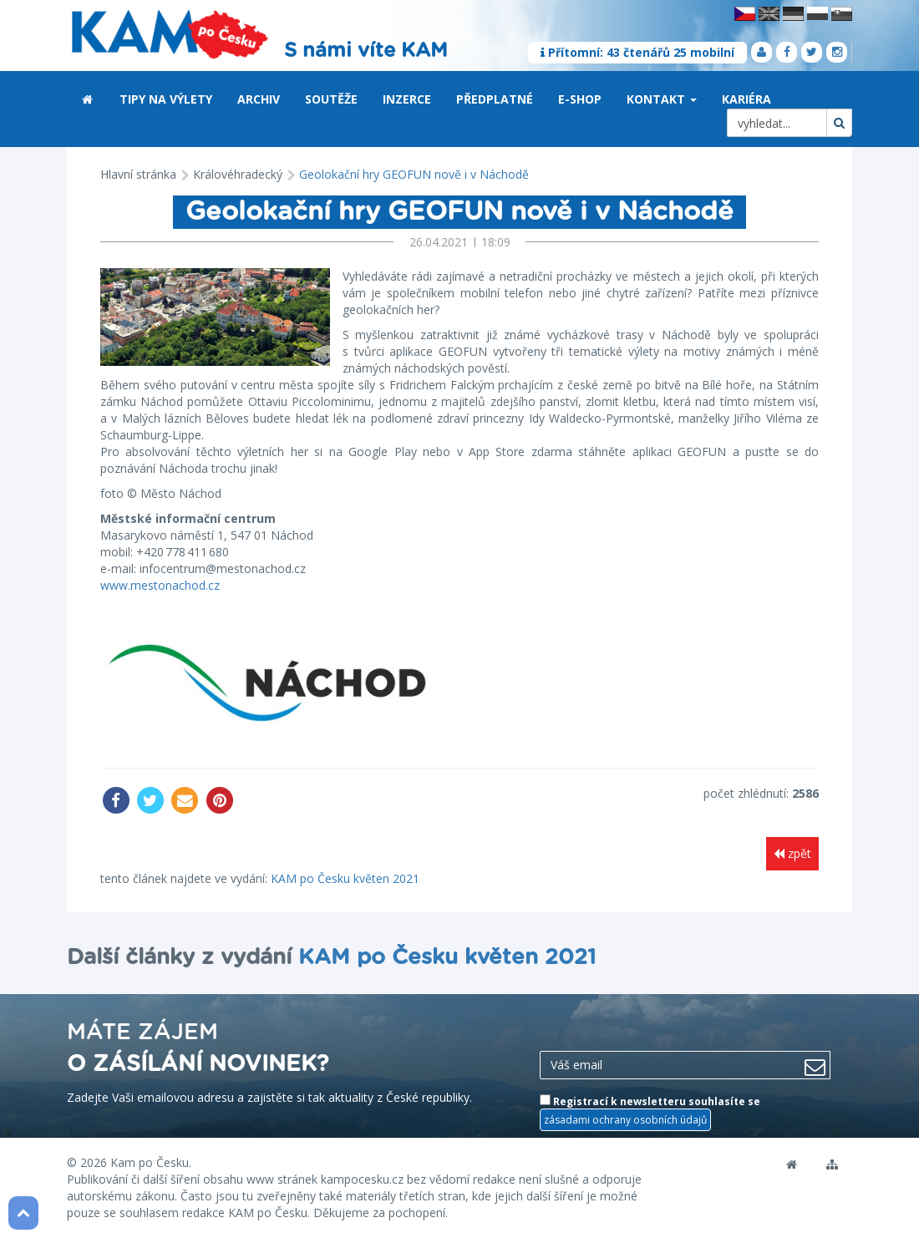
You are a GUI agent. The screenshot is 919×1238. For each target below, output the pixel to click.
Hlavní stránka (138, 174)
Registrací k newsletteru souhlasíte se (650, 1112)
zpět (792, 853)
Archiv (258, 99)
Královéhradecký (237, 174)
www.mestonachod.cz (160, 585)
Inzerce (407, 99)
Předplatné (494, 99)
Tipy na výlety (165, 99)
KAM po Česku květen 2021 (345, 878)
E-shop (580, 99)
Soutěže (331, 99)
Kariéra (746, 99)
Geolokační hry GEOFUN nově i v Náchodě (414, 174)
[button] (693, 100)
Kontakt (662, 99)
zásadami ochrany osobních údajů (625, 1120)
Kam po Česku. (150, 1162)
